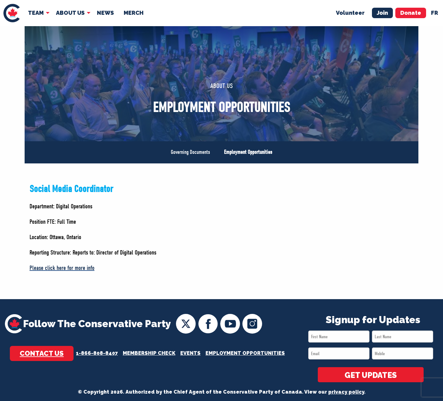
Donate (410, 13)
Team (36, 13)
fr (434, 13)
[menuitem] (11, 13)
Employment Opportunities (248, 152)
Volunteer (350, 13)
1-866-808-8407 (97, 353)
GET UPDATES (371, 375)
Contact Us (42, 353)
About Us (70, 13)
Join (382, 13)
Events (190, 353)
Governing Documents (190, 152)
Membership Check (149, 353)
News (105, 13)
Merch (134, 13)
